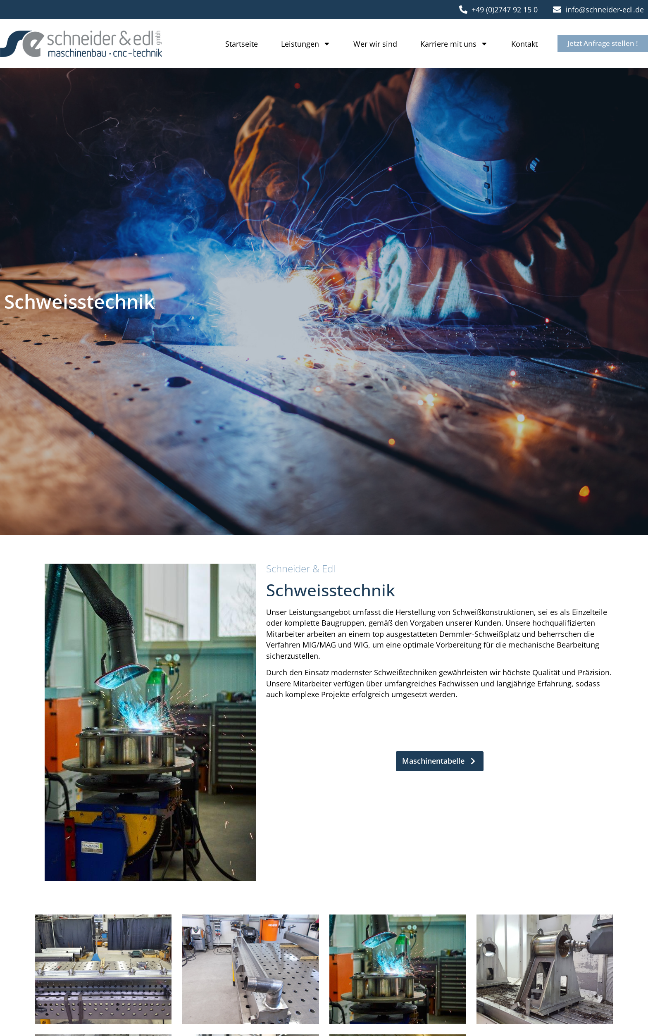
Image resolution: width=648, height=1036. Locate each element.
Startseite (237, 44)
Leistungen (301, 44)
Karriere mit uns (450, 44)
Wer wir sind (371, 44)
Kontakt (520, 44)
